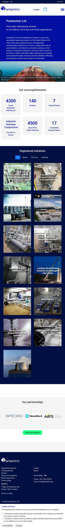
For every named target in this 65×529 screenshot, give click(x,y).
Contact (4, 473)
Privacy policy (6, 480)
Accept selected (7, 525)
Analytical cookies (11, 519)
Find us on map (6, 493)
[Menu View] (62, 9)
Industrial (44, 157)
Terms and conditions (9, 476)
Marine (24, 157)
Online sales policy (8, 478)
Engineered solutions (8, 468)
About (36, 471)
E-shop (36, 10)
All (18, 157)
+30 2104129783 (45, 479)
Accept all (19, 525)
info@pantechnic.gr (46, 482)
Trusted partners (7, 471)
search (60, 1)
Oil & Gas (34, 157)
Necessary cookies (12, 514)
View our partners (32, 433)
